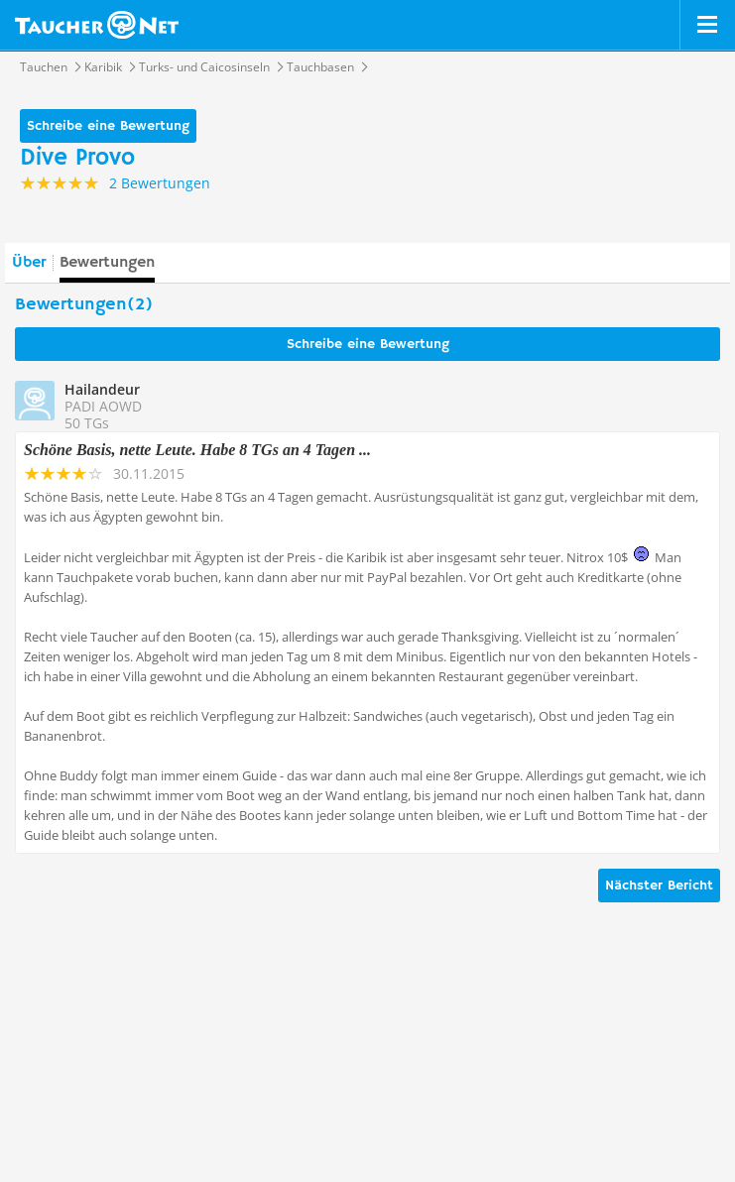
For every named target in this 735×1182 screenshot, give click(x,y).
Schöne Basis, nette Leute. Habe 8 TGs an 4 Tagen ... (197, 449)
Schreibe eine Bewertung (108, 126)
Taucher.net (97, 25)
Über (29, 263)
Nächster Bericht (659, 885)
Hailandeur (102, 389)
